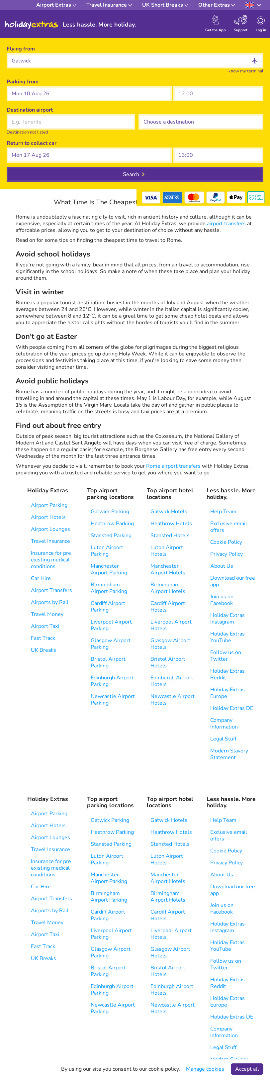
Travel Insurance (50, 541)
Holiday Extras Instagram (227, 618)
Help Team (223, 511)
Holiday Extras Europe (227, 693)
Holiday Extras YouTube (227, 637)
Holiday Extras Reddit (227, 674)
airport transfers (227, 223)
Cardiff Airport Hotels (167, 606)
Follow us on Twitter (225, 655)
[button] (89, 93)
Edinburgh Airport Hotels (171, 681)
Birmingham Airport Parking (109, 588)
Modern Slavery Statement (229, 754)
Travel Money (47, 614)
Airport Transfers (51, 590)
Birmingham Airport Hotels (167, 588)
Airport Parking (49, 505)
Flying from (21, 48)
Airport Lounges (50, 529)
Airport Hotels (48, 517)
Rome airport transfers (174, 466)
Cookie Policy (226, 542)
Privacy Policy (226, 554)
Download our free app (232, 581)
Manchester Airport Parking (109, 569)
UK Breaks (43, 650)
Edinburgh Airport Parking (112, 681)
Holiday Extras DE (231, 708)
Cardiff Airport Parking (108, 606)
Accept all (247, 1069)
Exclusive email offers (228, 527)
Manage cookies (205, 1069)
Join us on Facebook (221, 600)
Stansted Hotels (170, 535)
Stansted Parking (111, 535)
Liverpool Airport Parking (111, 625)
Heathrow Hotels (171, 523)
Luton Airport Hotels (166, 550)
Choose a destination (164, 110)
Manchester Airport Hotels (167, 569)
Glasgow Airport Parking (111, 643)
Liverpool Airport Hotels (171, 625)
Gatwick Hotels (168, 511)
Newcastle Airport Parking (113, 699)
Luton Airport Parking (107, 550)
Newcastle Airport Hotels (172, 699)
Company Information (224, 723)
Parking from (23, 81)
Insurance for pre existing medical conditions (51, 560)
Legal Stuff (223, 739)
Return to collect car (31, 143)
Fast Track (43, 638)
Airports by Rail (49, 602)
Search (131, 174)
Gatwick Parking (110, 511)
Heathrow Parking (112, 523)
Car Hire (41, 578)
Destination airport (30, 110)
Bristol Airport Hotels (167, 662)
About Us (221, 566)
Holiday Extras (31, 25)
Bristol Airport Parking (108, 662)
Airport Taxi (45, 626)
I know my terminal (244, 71)
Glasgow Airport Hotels (170, 643)
